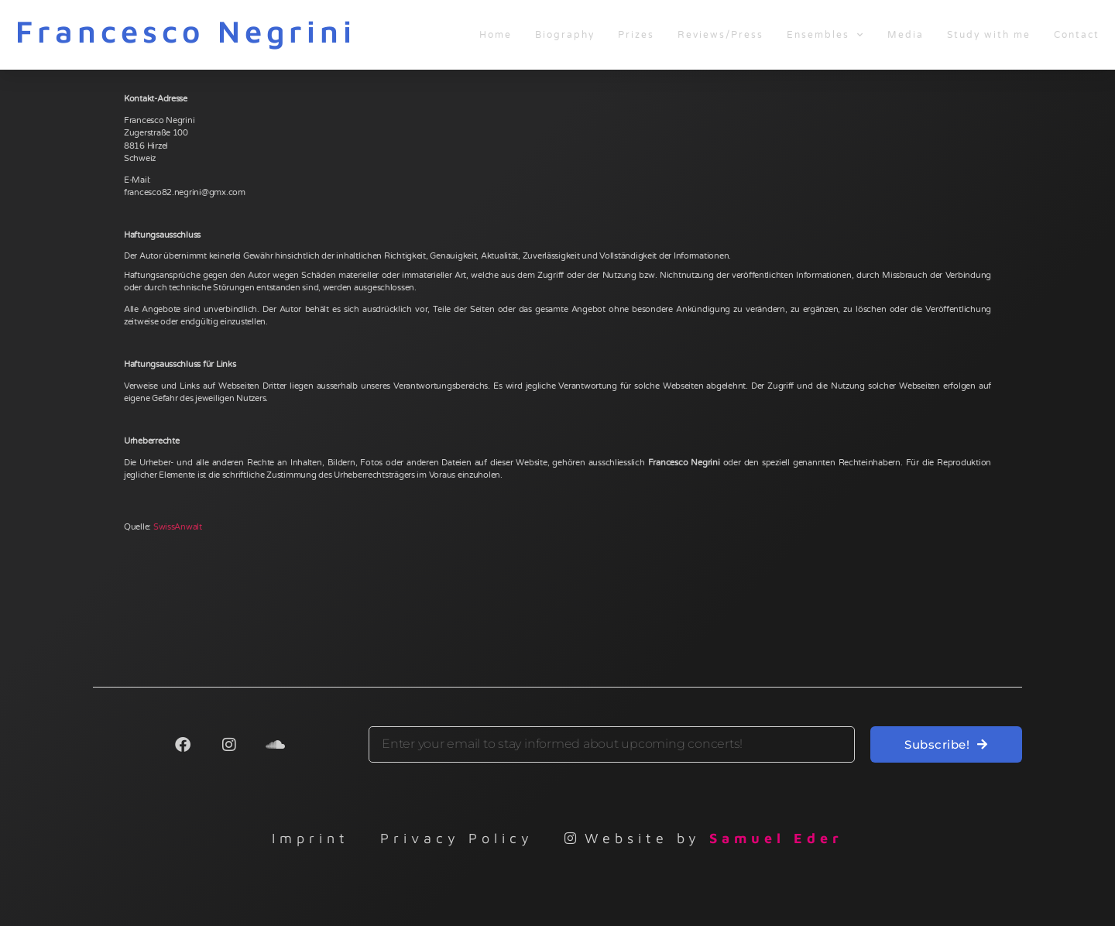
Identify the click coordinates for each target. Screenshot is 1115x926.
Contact (1077, 34)
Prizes (636, 34)
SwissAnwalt (177, 527)
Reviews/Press (720, 34)
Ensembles (825, 35)
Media (905, 34)
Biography (565, 34)
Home (495, 34)
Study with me (989, 34)
